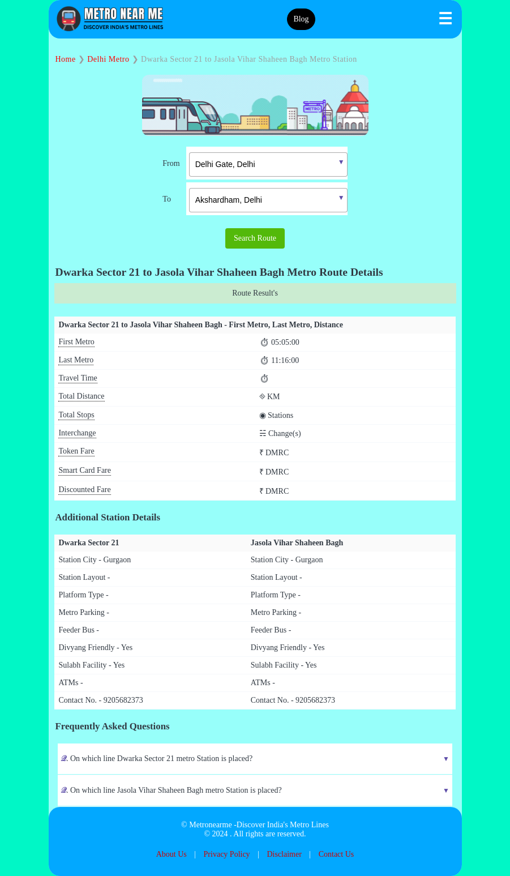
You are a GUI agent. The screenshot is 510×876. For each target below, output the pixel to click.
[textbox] (268, 164)
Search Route (255, 238)
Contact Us (336, 854)
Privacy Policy (227, 854)
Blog (300, 19)
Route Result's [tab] (255, 293)
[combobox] (260, 163)
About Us (171, 854)
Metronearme (210, 825)
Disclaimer (284, 854)
